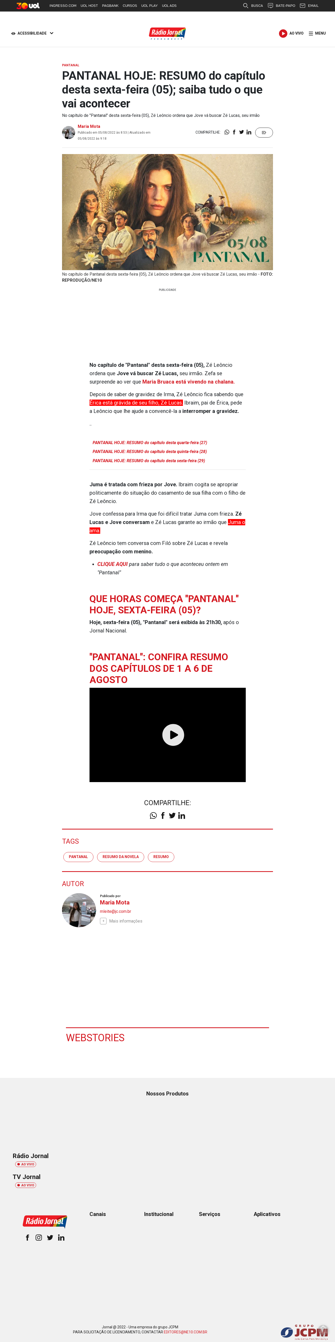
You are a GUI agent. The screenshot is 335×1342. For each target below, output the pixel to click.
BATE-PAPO (281, 6)
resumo (161, 857)
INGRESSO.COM (62, 6)
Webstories (95, 1038)
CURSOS (130, 6)
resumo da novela (121, 857)
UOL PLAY (149, 6)
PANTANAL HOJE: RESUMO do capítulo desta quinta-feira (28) (150, 451)
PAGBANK (110, 6)
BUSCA (253, 6)
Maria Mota (89, 126)
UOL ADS (169, 6)
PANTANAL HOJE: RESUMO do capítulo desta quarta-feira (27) (150, 442)
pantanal (78, 857)
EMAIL (309, 6)
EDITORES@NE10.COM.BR (185, 1332)
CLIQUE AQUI (112, 564)
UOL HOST (89, 6)
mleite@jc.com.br (115, 911)
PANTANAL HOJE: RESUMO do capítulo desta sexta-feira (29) (149, 460)
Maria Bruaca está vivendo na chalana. (188, 382)
